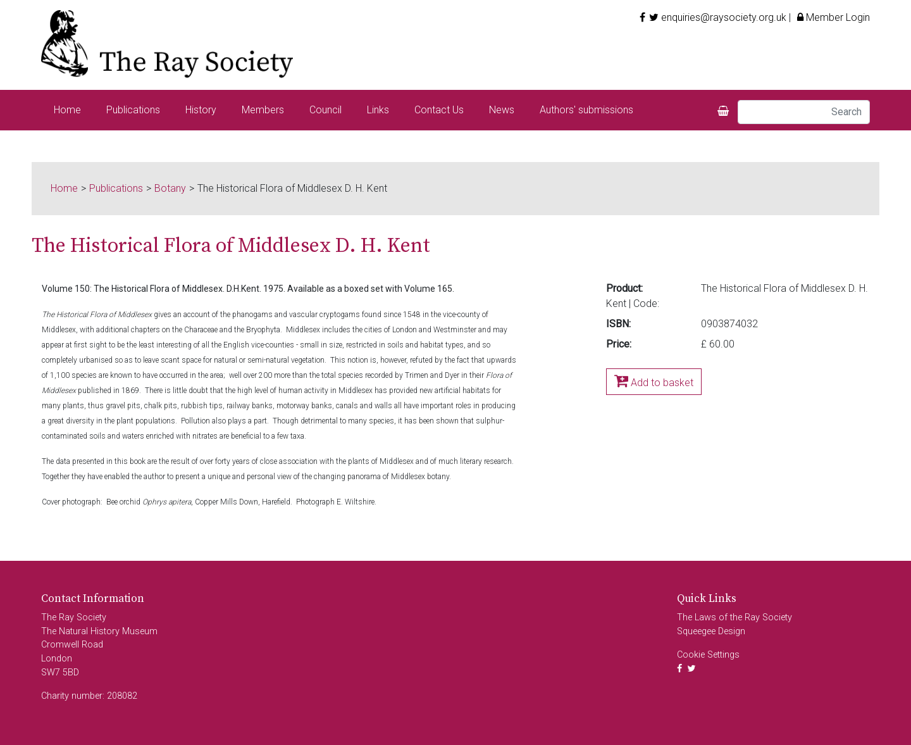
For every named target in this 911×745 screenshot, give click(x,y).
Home (67, 110)
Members (263, 110)
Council (325, 110)
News (501, 110)
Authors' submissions (586, 110)
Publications (133, 110)
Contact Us (439, 110)
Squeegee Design (711, 631)
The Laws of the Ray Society (734, 617)
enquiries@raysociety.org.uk (723, 17)
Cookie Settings (708, 654)
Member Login (831, 17)
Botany (170, 188)
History (200, 110)
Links (378, 110)
